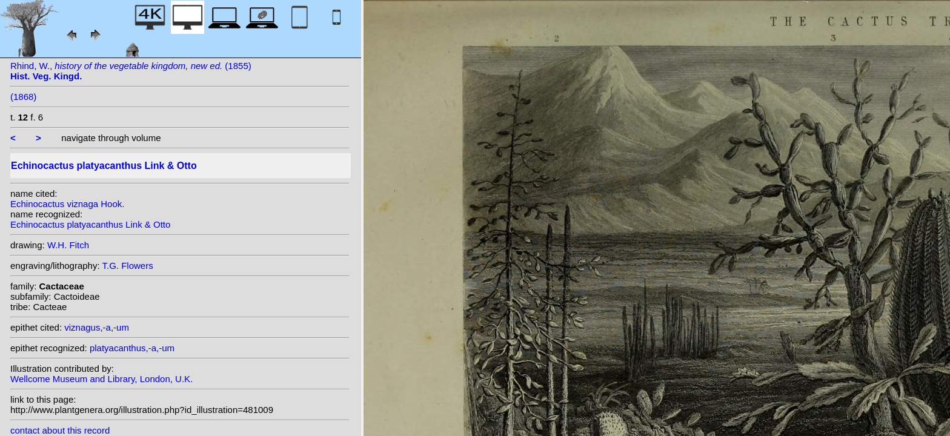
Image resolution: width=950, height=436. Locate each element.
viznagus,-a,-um (96, 327)
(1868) (23, 96)
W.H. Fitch (68, 245)
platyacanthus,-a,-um (132, 348)
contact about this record (60, 430)
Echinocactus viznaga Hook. (67, 204)
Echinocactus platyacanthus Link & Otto (90, 224)
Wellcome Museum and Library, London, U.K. (101, 379)
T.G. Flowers (127, 265)
